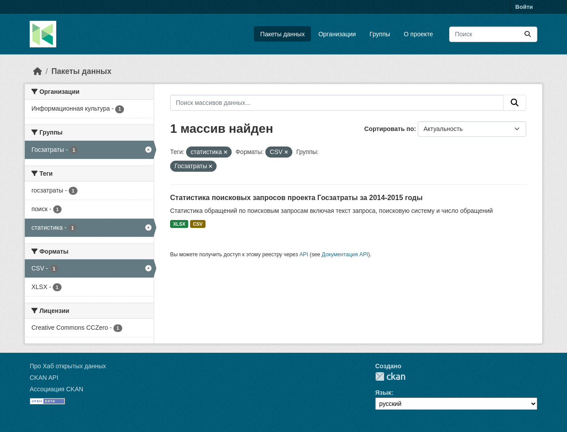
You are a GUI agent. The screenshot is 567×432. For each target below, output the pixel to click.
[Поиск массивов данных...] (493, 34)
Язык (383, 392)
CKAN (390, 376)
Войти (524, 7)
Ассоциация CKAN (56, 389)
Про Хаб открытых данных (68, 366)
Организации (337, 34)
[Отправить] (527, 34)
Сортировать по (389, 128)
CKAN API (44, 377)
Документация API (345, 254)
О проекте (418, 34)
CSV (198, 224)
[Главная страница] (37, 71)
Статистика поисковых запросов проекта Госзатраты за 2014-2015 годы (296, 197)
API (303, 254)
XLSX (179, 224)
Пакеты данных (282, 34)
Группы (379, 34)
